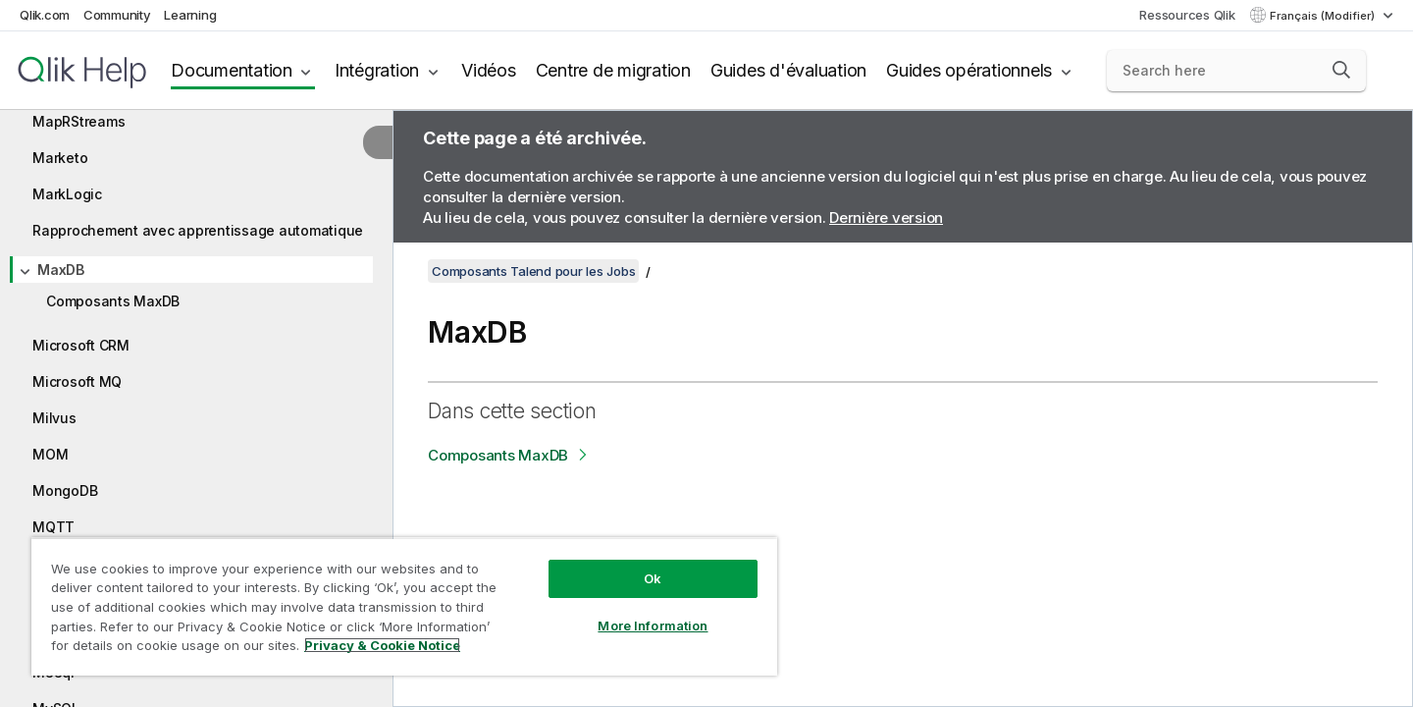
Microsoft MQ (77, 381)
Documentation (231, 70)
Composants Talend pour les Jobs (533, 271)
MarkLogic (67, 194)
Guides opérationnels (969, 70)
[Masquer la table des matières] (377, 142)
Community (117, 15)
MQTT (53, 526)
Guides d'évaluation (788, 70)
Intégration (377, 70)
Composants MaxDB (113, 301)
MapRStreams (78, 121)
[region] (404, 606)
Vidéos (488, 70)
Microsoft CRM (81, 345)
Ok (652, 578)
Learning (190, 15)
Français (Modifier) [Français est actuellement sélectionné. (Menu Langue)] (1324, 16)
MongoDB (64, 490)
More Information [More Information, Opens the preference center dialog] (652, 625)
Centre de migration (613, 70)
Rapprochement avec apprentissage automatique (197, 230)
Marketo (59, 157)
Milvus (54, 417)
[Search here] (1237, 70)
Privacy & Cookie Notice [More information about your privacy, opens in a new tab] (382, 645)
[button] (1341, 70)
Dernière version (886, 217)
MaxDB (60, 269)
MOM (50, 454)
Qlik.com (45, 15)
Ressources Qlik (1186, 15)
